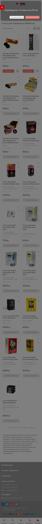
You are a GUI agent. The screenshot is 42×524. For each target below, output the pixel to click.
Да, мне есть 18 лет (32, 17)
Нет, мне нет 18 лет (17, 17)
